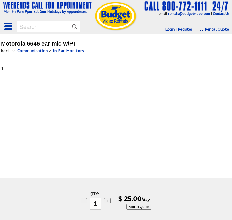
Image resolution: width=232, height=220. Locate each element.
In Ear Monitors (68, 50)
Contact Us (221, 13)
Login (170, 29)
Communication (32, 50)
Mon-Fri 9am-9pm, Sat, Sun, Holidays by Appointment (45, 11)
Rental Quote (213, 29)
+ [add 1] (107, 201)
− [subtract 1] (84, 201)
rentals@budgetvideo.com (189, 13)
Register (185, 29)
